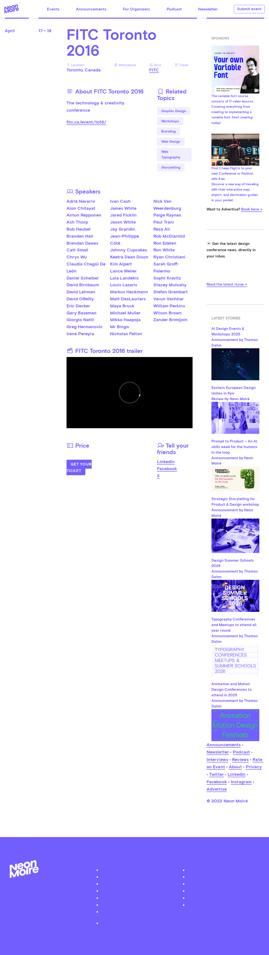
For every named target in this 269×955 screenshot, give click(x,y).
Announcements (91, 9)
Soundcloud (223, 890)
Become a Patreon (137, 911)
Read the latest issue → (227, 284)
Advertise (217, 789)
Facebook (167, 468)
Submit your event (137, 883)
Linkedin (166, 461)
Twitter (216, 774)
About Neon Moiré (137, 869)
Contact (136, 904)
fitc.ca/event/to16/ (86, 121)
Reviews (240, 759)
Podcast (174, 9)
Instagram (241, 781)
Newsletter (207, 9)
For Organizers (136, 9)
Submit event (249, 9)
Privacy (254, 766)
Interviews (217, 759)
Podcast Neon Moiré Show (137, 876)
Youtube (223, 904)
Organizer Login (137, 890)
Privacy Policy (137, 922)
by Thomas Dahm (134, 934)
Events (53, 9)
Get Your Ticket (79, 467)
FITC (154, 69)
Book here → (251, 209)
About (235, 766)
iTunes (223, 897)
